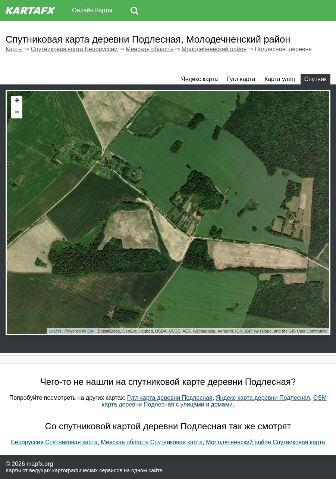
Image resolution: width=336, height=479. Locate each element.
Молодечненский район (214, 49)
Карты (14, 49)
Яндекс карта (199, 79)
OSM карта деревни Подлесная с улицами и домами (214, 401)
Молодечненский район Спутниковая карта (265, 442)
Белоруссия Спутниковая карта (54, 442)
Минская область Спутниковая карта (152, 442)
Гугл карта (241, 79)
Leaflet (55, 331)
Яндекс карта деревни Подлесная (263, 398)
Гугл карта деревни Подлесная (170, 398)
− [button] (17, 112)
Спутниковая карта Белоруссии (74, 49)
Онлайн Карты (92, 10)
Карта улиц (279, 79)
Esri (90, 331)
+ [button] (17, 101)
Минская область (149, 49)
